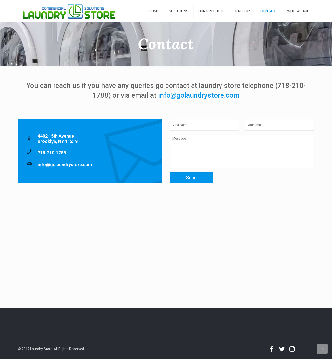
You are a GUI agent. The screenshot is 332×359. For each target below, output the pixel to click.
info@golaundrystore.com (199, 95)
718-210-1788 (52, 152)
